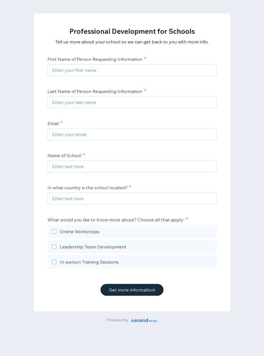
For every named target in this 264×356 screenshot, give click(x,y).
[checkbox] (132, 232)
